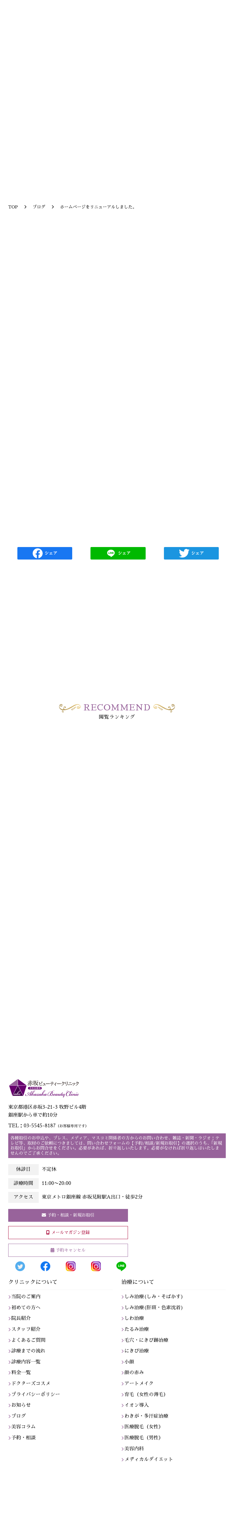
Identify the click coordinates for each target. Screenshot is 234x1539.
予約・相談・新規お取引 (71, 1215)
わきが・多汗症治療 (146, 1416)
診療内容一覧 (26, 1362)
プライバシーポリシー (35, 1394)
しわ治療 (134, 1318)
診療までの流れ (28, 1351)
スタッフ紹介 (26, 1329)
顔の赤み (134, 1372)
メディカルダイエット (148, 1459)
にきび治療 (136, 1351)
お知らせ (21, 1405)
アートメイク (139, 1383)
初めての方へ (26, 1307)
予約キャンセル (71, 1250)
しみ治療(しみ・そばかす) (153, 1296)
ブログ (18, 1416)
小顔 (129, 1362)
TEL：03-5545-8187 (48, 1125)
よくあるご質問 (28, 1340)
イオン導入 (136, 1405)
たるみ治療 (136, 1329)
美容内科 (134, 1448)
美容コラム (23, 1426)
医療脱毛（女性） (143, 1426)
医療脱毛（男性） (143, 1437)
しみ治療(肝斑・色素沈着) (153, 1307)
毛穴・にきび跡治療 (146, 1340)
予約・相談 (23, 1437)
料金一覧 (21, 1372)
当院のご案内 (26, 1296)
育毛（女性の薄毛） (146, 1394)
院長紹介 (21, 1318)
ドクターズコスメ (30, 1383)
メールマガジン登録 (70, 1232)
